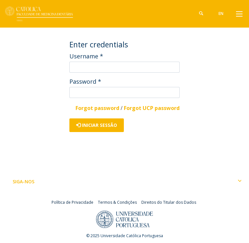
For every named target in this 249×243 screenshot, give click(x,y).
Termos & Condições (117, 202)
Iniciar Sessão (96, 125)
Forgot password (97, 108)
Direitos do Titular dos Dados (168, 202)
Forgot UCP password (152, 108)
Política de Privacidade (72, 202)
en (221, 13)
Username (86, 56)
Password (85, 81)
